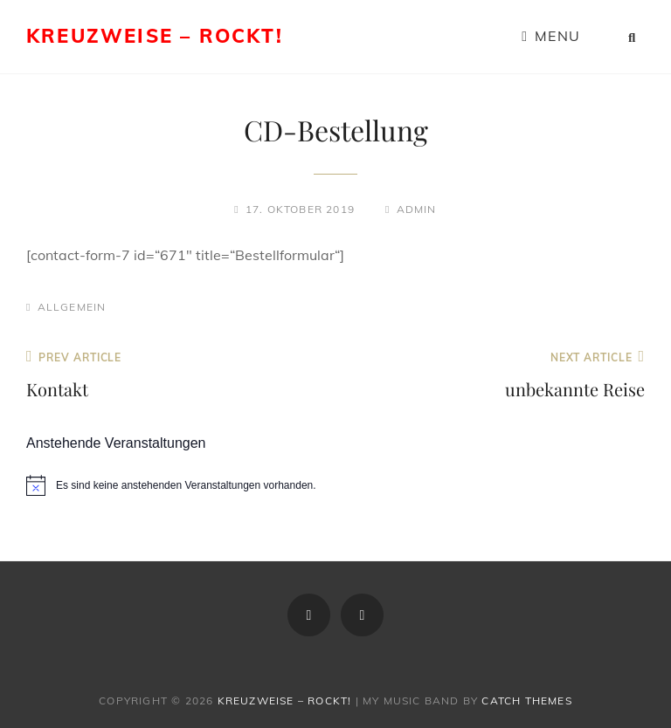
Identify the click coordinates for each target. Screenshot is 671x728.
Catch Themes (526, 700)
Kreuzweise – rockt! (154, 36)
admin (417, 209)
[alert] (335, 485)
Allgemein (72, 306)
